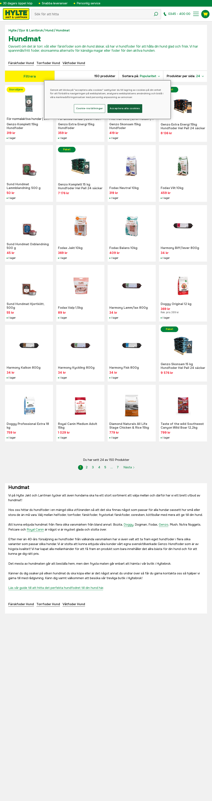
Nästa (129, 467)
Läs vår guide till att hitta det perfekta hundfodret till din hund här (55, 588)
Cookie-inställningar (89, 108)
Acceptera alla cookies (125, 108)
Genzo (163, 524)
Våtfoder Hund (74, 63)
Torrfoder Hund (48, 63)
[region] (107, 99)
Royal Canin (35, 529)
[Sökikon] (156, 14)
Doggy (128, 524)
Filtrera (30, 76)
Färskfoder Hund (21, 63)
